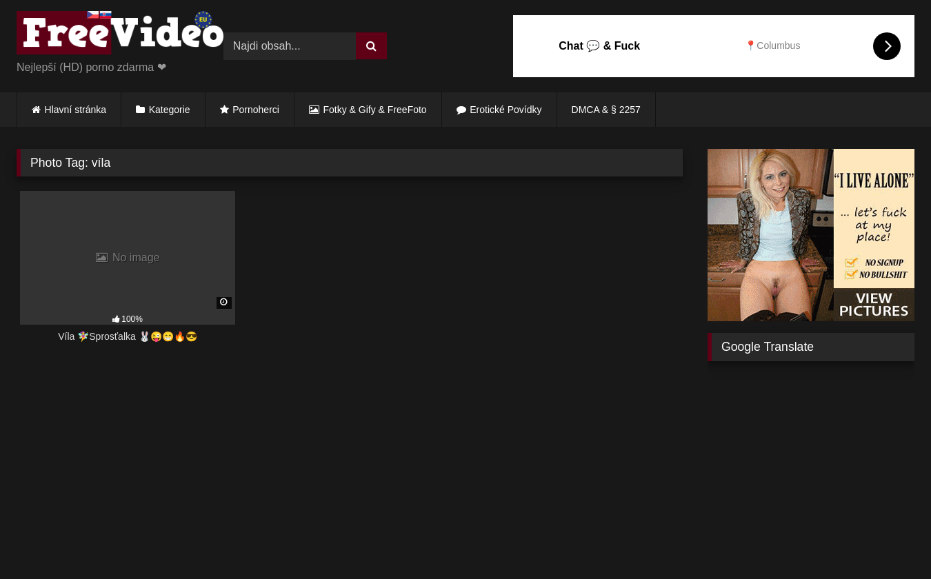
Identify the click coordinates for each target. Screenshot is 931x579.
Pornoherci (255, 109)
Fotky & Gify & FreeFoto (375, 109)
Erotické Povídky (505, 109)
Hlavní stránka (75, 109)
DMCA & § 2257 (606, 109)
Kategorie (169, 109)
